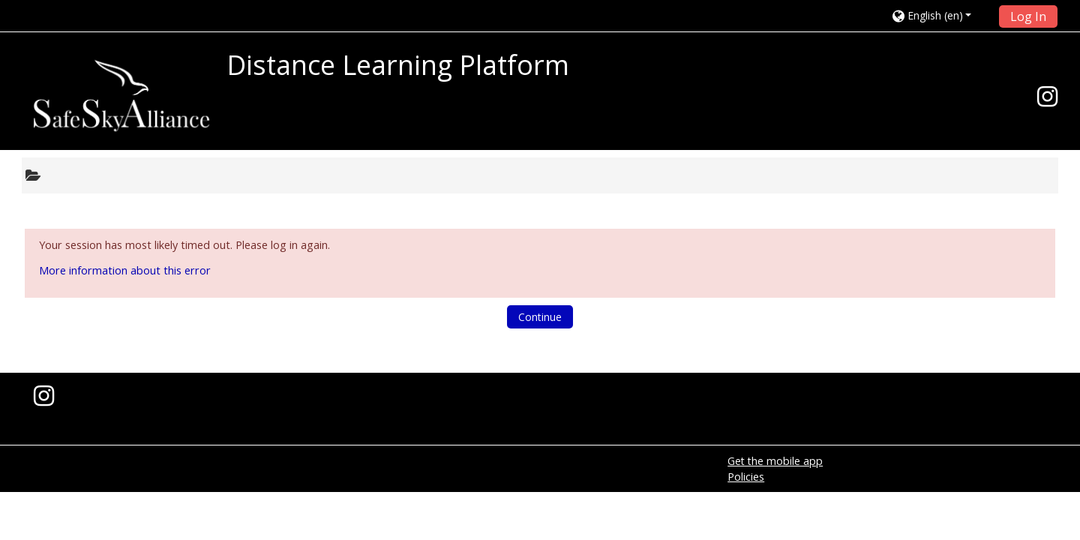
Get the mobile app (775, 461)
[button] (941, 15)
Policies (746, 477)
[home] (121, 95)
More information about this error (125, 270)
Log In (1028, 16)
